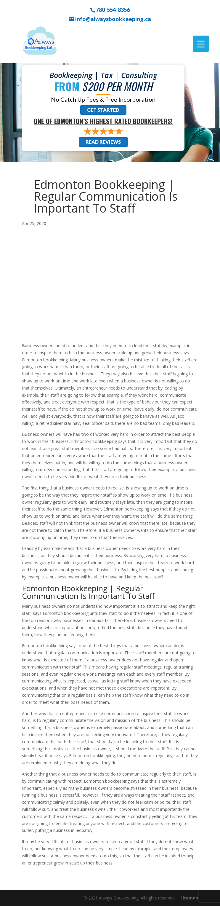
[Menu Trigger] (201, 44)
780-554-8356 (113, 9)
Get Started (103, 110)
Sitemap (189, 898)
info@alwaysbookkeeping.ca (113, 19)
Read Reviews (103, 142)
